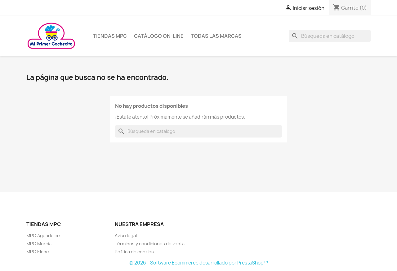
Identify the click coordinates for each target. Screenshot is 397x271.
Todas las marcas (216, 36)
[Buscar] (330, 36)
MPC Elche (37, 252)
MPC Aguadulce (43, 235)
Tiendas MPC (110, 36)
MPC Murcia (38, 244)
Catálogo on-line (159, 36)
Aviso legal (126, 235)
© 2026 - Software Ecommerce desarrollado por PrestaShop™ (198, 263)
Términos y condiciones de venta (150, 244)
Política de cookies (134, 252)
